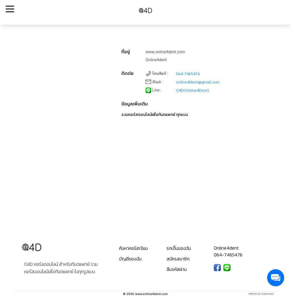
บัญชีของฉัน (130, 258)
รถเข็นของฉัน (179, 248)
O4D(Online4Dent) (192, 90)
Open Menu (9, 9)
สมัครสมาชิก (178, 258)
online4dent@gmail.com (197, 81)
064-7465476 (188, 73)
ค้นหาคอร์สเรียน (133, 248)
